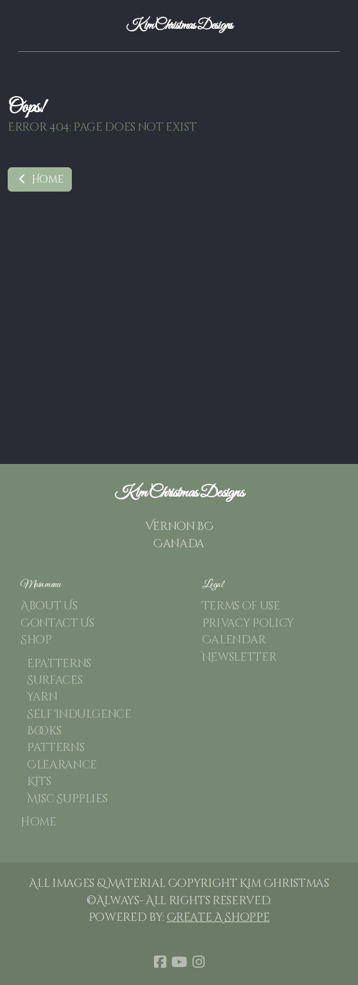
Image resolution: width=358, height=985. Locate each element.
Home (40, 179)
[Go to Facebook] (159, 962)
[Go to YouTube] (179, 962)
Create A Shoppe (218, 917)
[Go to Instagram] (198, 962)
